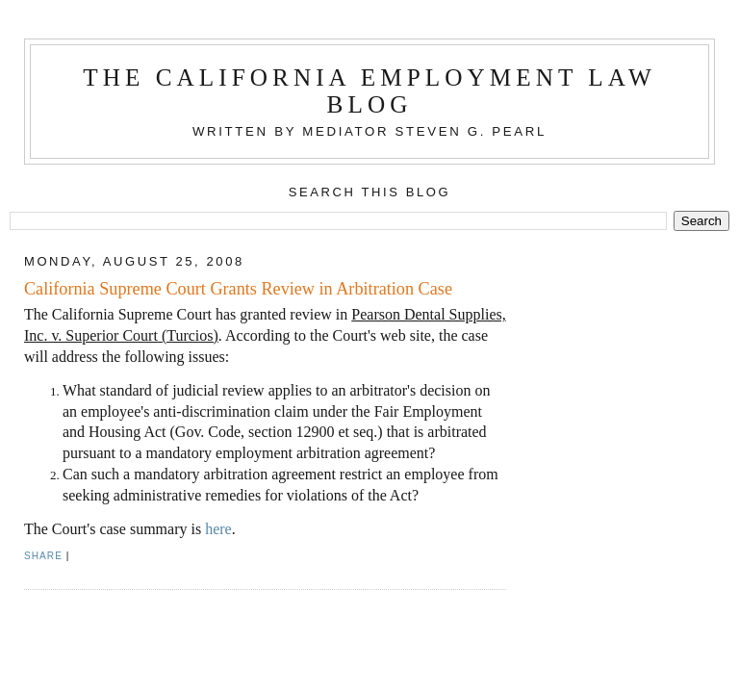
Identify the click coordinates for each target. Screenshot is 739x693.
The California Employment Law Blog (369, 90)
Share (43, 556)
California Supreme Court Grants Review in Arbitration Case (238, 288)
